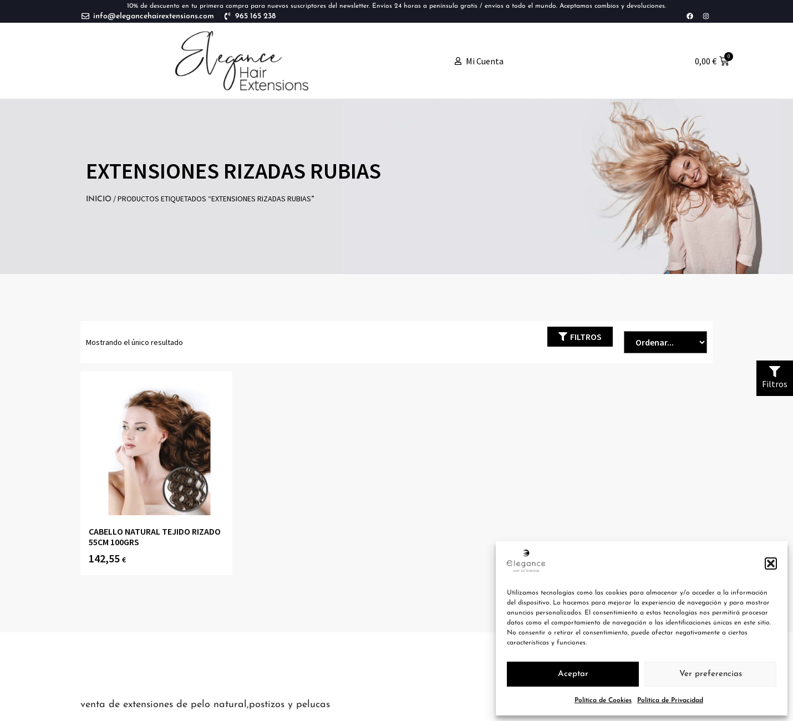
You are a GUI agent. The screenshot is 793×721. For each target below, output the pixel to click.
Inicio (98, 199)
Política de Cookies (603, 700)
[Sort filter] (665, 342)
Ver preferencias (710, 674)
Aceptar (573, 674)
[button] (770, 563)
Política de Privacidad (670, 700)
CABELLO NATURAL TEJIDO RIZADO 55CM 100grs (155, 536)
